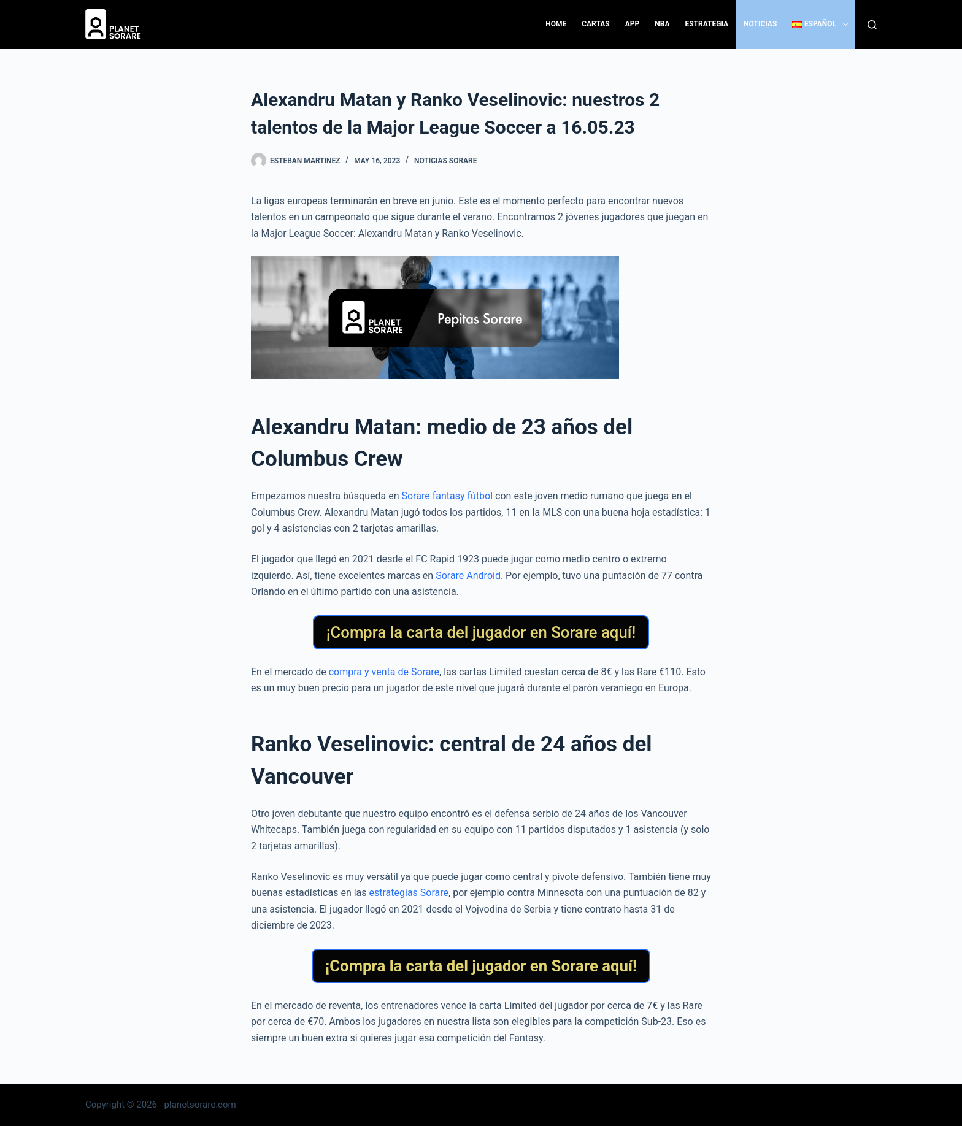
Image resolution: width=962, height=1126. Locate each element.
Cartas (596, 24)
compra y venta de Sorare (384, 672)
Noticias (760, 24)
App (632, 24)
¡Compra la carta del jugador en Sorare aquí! (481, 632)
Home (555, 24)
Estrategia (706, 24)
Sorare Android (468, 575)
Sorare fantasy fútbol (447, 496)
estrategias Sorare (409, 892)
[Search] (872, 24)
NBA (662, 24)
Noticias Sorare (445, 160)
